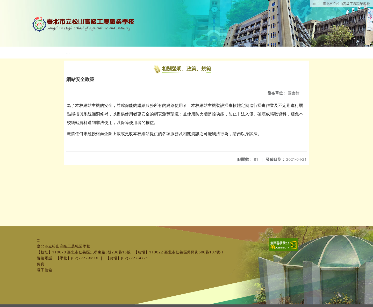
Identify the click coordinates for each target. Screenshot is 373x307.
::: (314, 3)
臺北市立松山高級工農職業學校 (346, 3)
